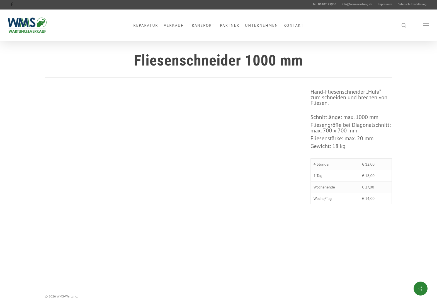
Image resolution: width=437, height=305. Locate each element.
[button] (426, 25)
